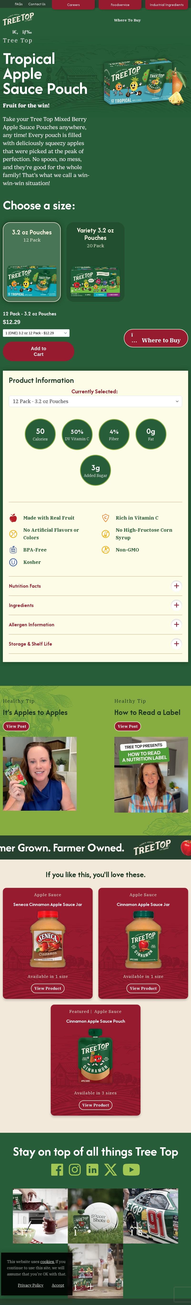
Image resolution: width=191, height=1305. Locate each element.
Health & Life (106, 1238)
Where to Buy (156, 328)
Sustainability (47, 1299)
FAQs (19, 3)
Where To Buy (95, 19)
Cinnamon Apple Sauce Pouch (95, 1011)
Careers (73, 4)
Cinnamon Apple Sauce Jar (143, 894)
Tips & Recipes (103, 1245)
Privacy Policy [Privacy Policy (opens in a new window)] (63, 1285)
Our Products (51, 1238)
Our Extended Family (109, 1254)
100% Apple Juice (51, 1245)
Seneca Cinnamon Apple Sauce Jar (47, 894)
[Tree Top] (16, 18)
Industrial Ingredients (167, 4)
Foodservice (120, 4)
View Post (16, 716)
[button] (174, 19)
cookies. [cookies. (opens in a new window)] (56, 1261)
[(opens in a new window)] (24, 1202)
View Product (47, 978)
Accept (90, 1285)
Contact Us (36, 3)
